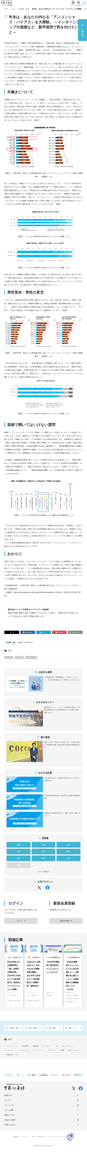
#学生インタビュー (74, 1050)
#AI (57, 1046)
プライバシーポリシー (56, 1137)
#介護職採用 (69, 1002)
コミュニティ (9, 1105)
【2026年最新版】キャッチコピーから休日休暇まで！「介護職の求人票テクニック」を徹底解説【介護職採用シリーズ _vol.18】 (72, 975)
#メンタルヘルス (24, 1050)
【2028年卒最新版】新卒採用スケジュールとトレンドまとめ (52, 967)
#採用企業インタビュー (13, 1055)
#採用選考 (76, 996)
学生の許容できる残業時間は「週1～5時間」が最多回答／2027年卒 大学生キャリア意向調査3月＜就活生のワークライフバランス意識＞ (14, 975)
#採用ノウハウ (50, 993)
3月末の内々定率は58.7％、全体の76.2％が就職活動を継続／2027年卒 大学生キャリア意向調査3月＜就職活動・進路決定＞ (33, 974)
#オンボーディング (68, 1046)
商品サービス (41, 1115)
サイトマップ (25, 1137)
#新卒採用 (19, 657)
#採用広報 (69, 996)
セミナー (8, 1101)
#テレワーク (52, 1050)
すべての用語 (43, 872)
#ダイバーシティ (39, 1050)
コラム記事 (41, 1110)
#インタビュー (47, 1046)
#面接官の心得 (31, 657)
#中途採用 (76, 998)
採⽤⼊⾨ (41, 1096)
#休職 (62, 1050)
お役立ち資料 (9, 1120)
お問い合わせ (41, 1125)
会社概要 (15, 1137)
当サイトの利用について (39, 1137)
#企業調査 (35, 1046)
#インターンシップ (12, 993)
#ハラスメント (10, 1050)
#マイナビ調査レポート (13, 996)
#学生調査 (9, 657)
